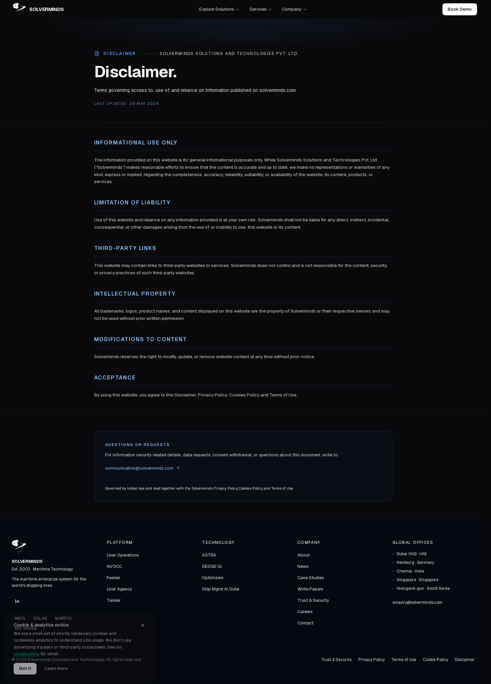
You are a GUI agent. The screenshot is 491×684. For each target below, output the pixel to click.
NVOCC (114, 566)
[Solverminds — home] (38, 9)
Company (294, 9)
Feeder (113, 577)
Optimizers (213, 577)
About (303, 555)
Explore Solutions (219, 9)
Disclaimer (465, 659)
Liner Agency (119, 589)
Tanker (114, 600)
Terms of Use (403, 659)
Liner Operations (123, 555)
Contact (305, 623)
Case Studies (310, 577)
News (303, 566)
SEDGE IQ (212, 566)
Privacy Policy (371, 659)
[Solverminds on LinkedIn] (17, 601)
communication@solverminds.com (142, 468)
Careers (305, 611)
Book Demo (460, 9)
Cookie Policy (435, 659)
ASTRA (209, 555)
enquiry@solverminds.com (417, 602)
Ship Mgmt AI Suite (220, 589)
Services (260, 9)
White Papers (310, 589)
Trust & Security (313, 600)
